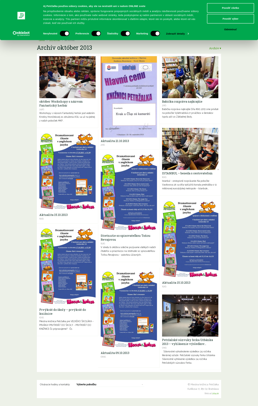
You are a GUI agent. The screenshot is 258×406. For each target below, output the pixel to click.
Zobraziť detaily (175, 34)
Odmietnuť (230, 30)
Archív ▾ (214, 48)
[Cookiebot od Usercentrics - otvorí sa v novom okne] (21, 34)
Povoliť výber (230, 19)
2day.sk (215, 393)
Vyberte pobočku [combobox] (86, 385)
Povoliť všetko (230, 8)
